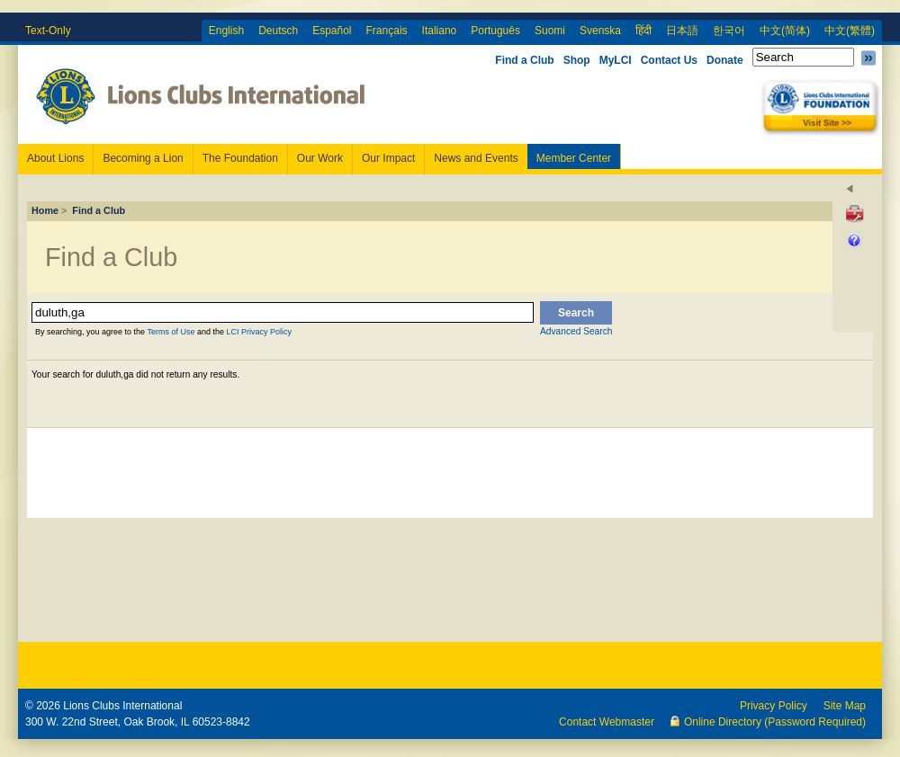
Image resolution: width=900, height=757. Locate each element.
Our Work (320, 158)
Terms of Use (170, 331)
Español (331, 30)
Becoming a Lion (143, 158)
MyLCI (615, 60)
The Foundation (240, 158)
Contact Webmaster (606, 722)
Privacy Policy (773, 705)
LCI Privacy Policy (259, 331)
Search (576, 313)
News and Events (476, 158)
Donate (724, 60)
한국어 (729, 30)
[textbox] (283, 312)
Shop (576, 60)
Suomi (550, 30)
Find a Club (524, 60)
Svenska (600, 30)
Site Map (845, 705)
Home (45, 210)
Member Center (573, 158)
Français (387, 30)
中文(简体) (785, 30)
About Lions (55, 158)
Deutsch (278, 30)
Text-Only (48, 30)
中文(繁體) (849, 30)
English (226, 30)
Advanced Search (576, 331)
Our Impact (388, 158)
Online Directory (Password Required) (775, 722)
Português (495, 30)
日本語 (682, 30)
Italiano (439, 30)
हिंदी (643, 30)
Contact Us (669, 60)
